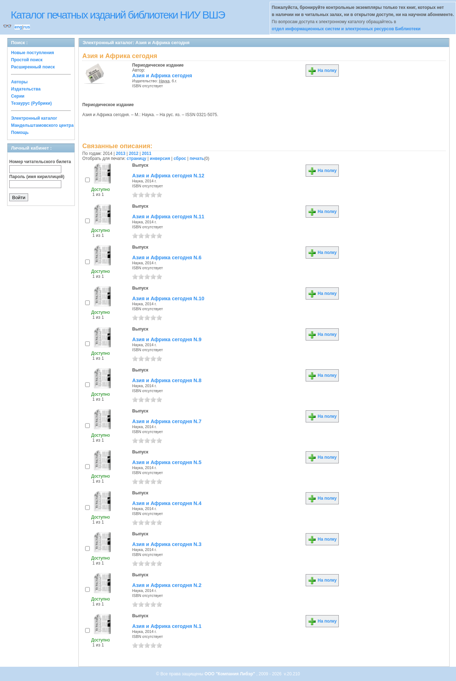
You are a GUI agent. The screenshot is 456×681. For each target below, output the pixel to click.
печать (197, 158)
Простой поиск (26, 59)
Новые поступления (32, 52)
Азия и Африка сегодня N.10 (168, 298)
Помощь (19, 132)
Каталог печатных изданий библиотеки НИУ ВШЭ (118, 15)
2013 (120, 153)
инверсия (160, 158)
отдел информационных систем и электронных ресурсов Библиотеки (346, 28)
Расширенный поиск (33, 66)
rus (26, 27)
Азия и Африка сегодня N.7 (166, 421)
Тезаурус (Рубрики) (31, 103)
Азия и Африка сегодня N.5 (166, 462)
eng (18, 27)
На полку (322, 70)
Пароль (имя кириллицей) (36, 176)
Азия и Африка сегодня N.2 (166, 585)
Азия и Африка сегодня (162, 75)
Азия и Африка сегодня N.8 (166, 380)
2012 (134, 153)
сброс (179, 158)
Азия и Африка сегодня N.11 (168, 216)
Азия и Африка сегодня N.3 (166, 544)
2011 (146, 153)
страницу (136, 158)
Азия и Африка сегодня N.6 (166, 257)
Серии (17, 96)
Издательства (26, 89)
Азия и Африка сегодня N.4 (166, 503)
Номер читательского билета (40, 161)
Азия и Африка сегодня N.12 (168, 175)
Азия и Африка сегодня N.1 (166, 626)
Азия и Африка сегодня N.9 (166, 339)
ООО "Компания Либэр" (230, 673)
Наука (164, 81)
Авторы (19, 81)
